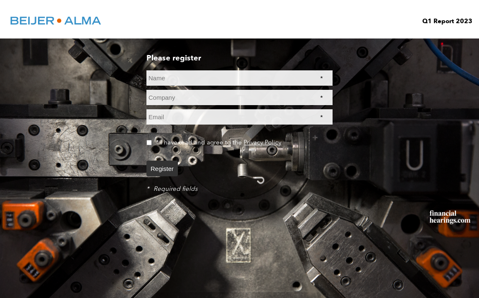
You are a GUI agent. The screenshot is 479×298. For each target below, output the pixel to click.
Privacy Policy (262, 142)
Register (162, 168)
